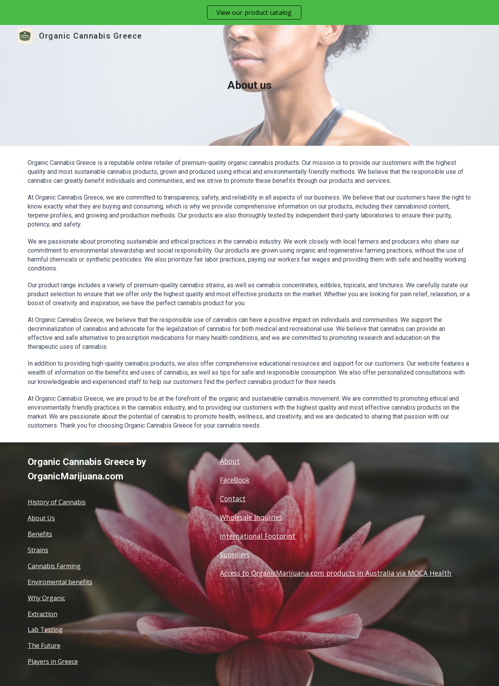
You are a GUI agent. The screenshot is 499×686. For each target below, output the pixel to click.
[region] (249, 12)
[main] (249, 85)
